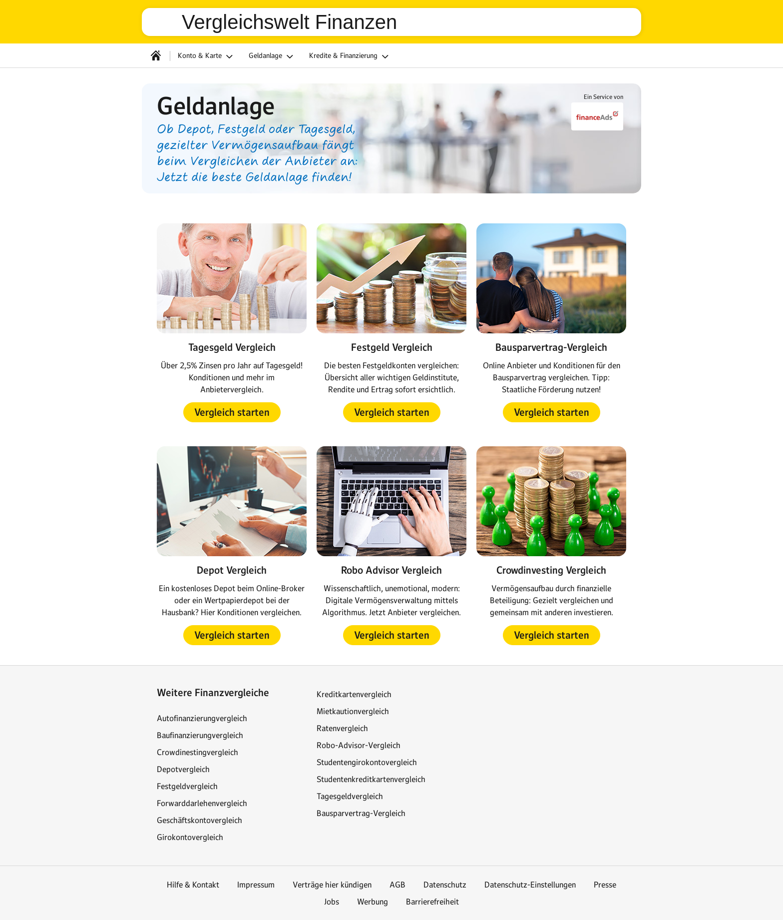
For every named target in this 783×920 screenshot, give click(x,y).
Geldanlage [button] (272, 56)
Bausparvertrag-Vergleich (361, 813)
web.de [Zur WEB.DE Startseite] (166, 22)
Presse (605, 885)
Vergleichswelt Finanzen (289, 22)
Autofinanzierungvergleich (202, 718)
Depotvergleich (183, 769)
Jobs (331, 902)
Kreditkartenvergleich (354, 694)
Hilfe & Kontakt (193, 885)
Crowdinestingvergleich (197, 752)
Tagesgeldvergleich (350, 796)
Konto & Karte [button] (207, 56)
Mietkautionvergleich (353, 711)
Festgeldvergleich (187, 786)
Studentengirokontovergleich (367, 762)
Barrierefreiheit (432, 902)
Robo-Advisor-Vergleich (358, 745)
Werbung (372, 902)
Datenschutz (444, 885)
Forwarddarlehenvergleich (202, 803)
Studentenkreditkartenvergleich (371, 779)
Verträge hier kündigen (332, 885)
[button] (232, 412)
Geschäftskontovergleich (199, 820)
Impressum (256, 885)
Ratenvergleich (342, 728)
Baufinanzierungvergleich (200, 735)
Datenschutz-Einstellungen (530, 885)
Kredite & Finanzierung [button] (350, 56)
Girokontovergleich (190, 837)
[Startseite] (156, 55)
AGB (397, 885)
